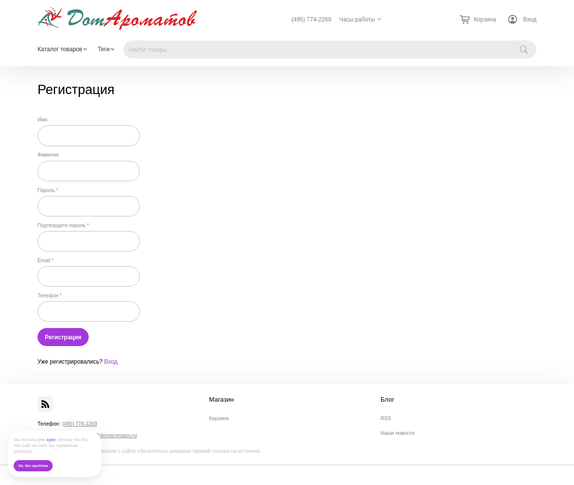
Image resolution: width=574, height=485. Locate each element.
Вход (529, 19)
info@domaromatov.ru (112, 435)
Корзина (219, 418)
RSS (386, 418)
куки (51, 439)
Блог (387, 399)
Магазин (221, 399)
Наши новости (398, 433)
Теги (103, 49)
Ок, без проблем (33, 466)
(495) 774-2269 (311, 19)
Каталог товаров (60, 49)
